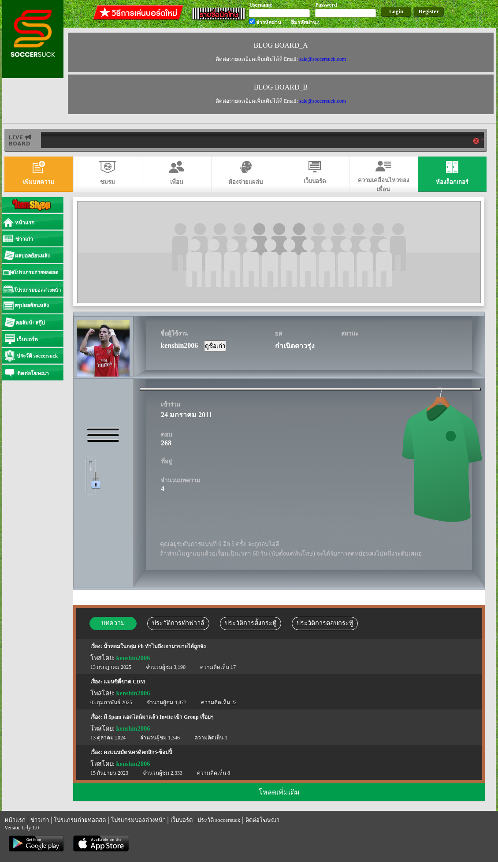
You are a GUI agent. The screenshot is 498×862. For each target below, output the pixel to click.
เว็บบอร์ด (182, 820)
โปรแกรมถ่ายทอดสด (80, 820)
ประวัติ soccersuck (218, 820)
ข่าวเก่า (39, 820)
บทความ (113, 623)
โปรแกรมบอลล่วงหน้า (138, 820)
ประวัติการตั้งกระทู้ (250, 623)
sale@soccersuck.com (322, 59)
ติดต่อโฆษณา (262, 820)
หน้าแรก (15, 820)
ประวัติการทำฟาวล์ (178, 623)
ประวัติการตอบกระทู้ (325, 623)
